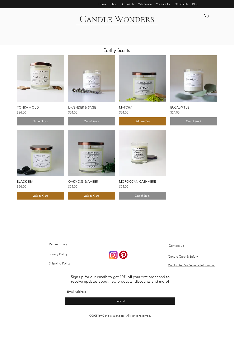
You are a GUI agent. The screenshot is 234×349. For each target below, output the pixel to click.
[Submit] (120, 301)
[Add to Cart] (142, 121)
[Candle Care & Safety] (183, 256)
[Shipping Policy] (59, 263)
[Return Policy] (58, 244)
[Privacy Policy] (58, 254)
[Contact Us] (176, 246)
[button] (128, 4)
